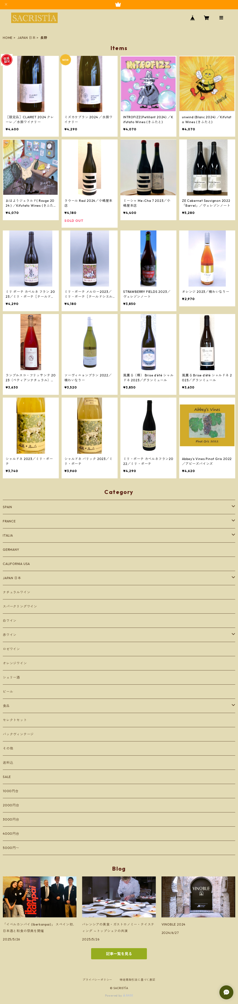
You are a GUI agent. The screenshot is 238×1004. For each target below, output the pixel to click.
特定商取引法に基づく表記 (137, 979)
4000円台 (11, 834)
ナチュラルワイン (16, 592)
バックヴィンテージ (18, 734)
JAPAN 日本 (26, 38)
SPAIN (7, 507)
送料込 (8, 763)
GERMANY (11, 550)
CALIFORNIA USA (16, 564)
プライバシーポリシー (97, 979)
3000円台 (11, 819)
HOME (8, 38)
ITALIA (8, 535)
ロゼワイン (11, 649)
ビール (8, 692)
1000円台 (11, 791)
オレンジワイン (15, 663)
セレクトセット (15, 720)
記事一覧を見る (119, 953)
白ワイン (10, 621)
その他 (8, 748)
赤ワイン (10, 635)
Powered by (119, 995)
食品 (6, 706)
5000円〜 (11, 848)
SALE (7, 777)
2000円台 (11, 805)
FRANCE (9, 521)
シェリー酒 (11, 677)
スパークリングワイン (20, 606)
